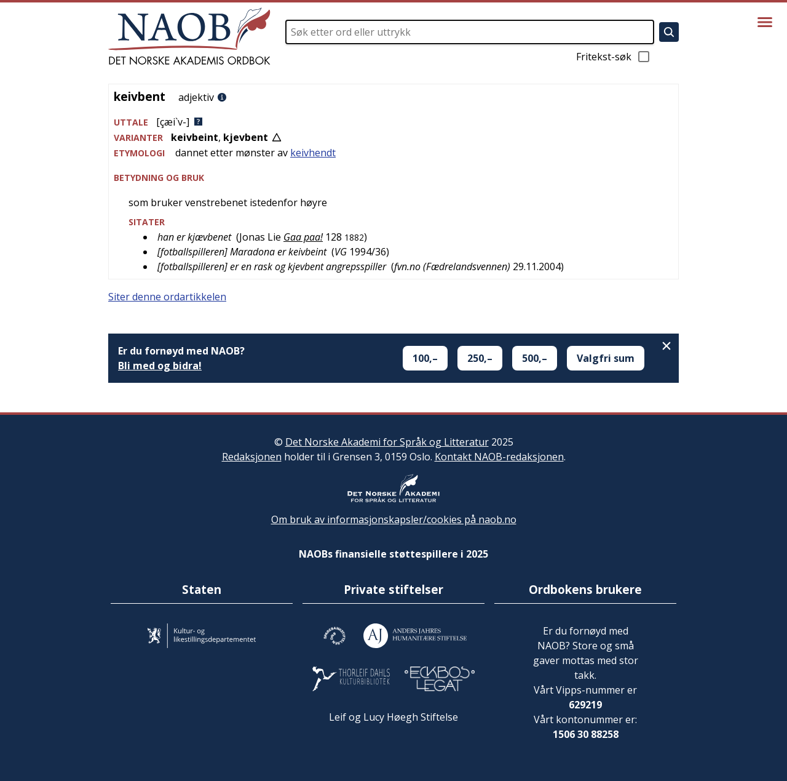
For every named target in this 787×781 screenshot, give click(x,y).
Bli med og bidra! (160, 365)
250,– (479, 358)
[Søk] (669, 32)
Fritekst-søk (613, 56)
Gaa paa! (303, 237)
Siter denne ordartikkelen (167, 296)
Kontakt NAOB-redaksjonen (499, 456)
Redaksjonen (252, 456)
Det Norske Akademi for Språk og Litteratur (387, 442)
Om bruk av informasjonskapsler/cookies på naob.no (393, 519)
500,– (534, 358)
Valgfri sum (606, 358)
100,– (425, 358)
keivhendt (313, 152)
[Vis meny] (765, 22)
